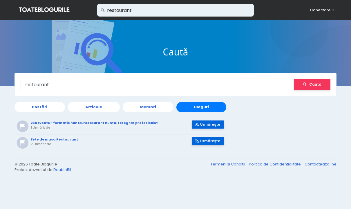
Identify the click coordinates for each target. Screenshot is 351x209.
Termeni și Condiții (228, 164)
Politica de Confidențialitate (275, 164)
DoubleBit (62, 169)
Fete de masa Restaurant (54, 139)
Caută (312, 84)
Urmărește (208, 124)
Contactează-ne (320, 164)
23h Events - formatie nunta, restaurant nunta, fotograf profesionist (94, 122)
